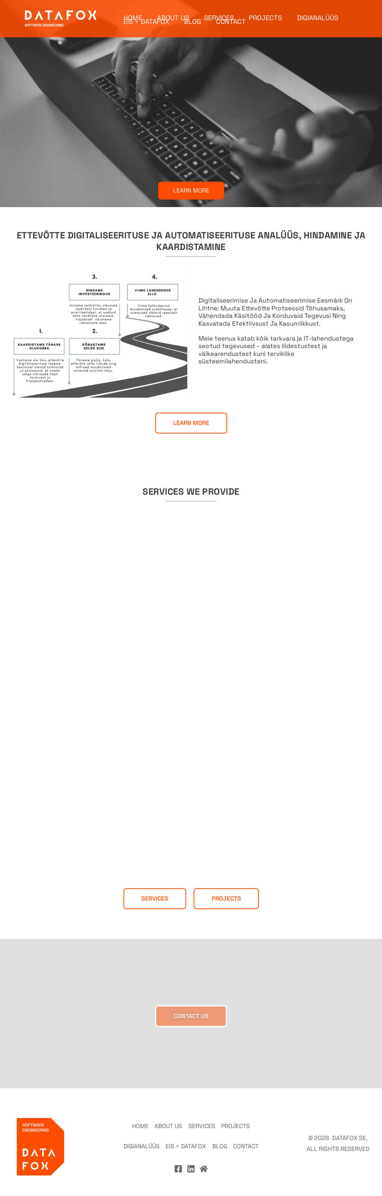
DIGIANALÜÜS (317, 11)
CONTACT (231, 26)
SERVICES (219, 11)
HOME (132, 11)
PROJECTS (265, 11)
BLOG (192, 26)
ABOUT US (173, 11)
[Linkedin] (191, 1159)
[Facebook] (178, 1159)
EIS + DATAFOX (146, 26)
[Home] (204, 1159)
